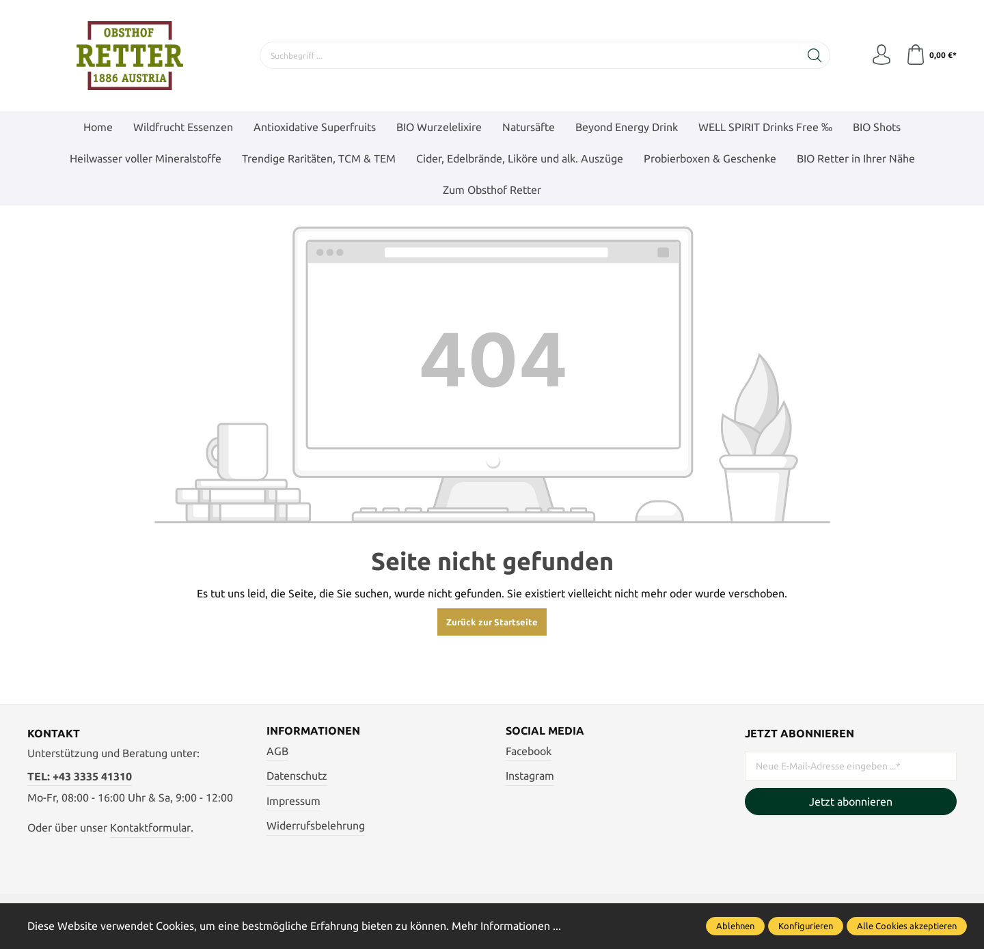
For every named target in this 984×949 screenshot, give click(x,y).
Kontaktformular (150, 827)
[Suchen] (815, 55)
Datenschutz (296, 775)
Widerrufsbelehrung (315, 825)
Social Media (545, 730)
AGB (277, 751)
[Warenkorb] (931, 55)
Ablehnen (735, 926)
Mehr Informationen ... (506, 926)
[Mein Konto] (881, 55)
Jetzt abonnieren (850, 801)
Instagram (530, 775)
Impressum (293, 801)
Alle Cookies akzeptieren (907, 926)
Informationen (313, 730)
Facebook (528, 751)
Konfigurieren (805, 926)
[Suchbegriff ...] (530, 55)
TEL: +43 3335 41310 (79, 776)
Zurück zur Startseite (492, 622)
